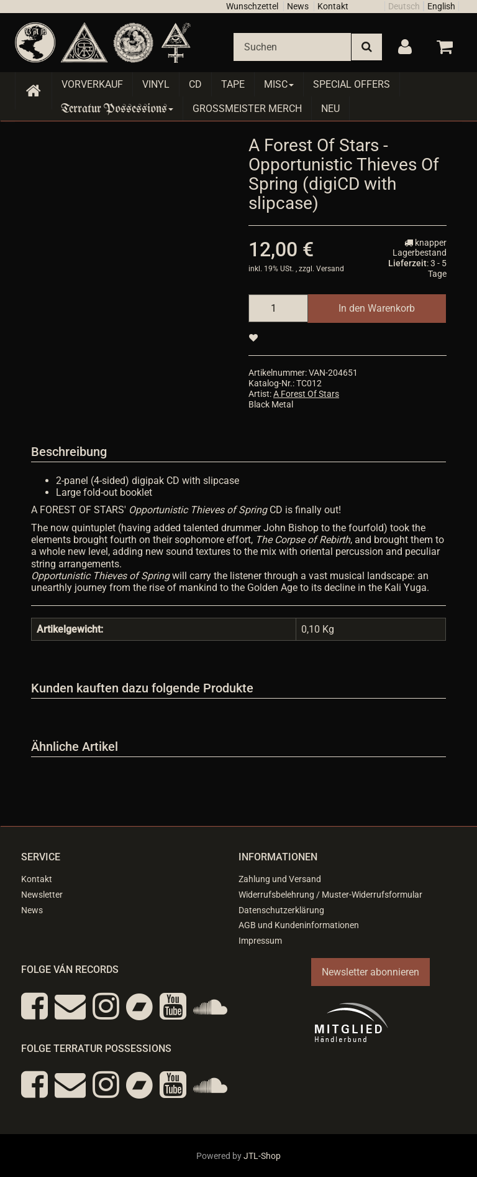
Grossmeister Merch (247, 108)
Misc (279, 84)
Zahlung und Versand (279, 879)
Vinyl (156, 84)
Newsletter (42, 895)
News (298, 6)
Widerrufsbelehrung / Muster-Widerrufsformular (330, 895)
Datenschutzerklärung (281, 910)
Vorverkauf (92, 84)
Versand (330, 268)
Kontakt (332, 6)
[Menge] (278, 308)
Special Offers (351, 84)
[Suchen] (292, 47)
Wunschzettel (252, 6)
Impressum (260, 941)
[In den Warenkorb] (376, 308)
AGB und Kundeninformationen (298, 925)
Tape (233, 84)
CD (195, 84)
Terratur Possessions (117, 108)
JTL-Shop (262, 1156)
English (441, 6)
